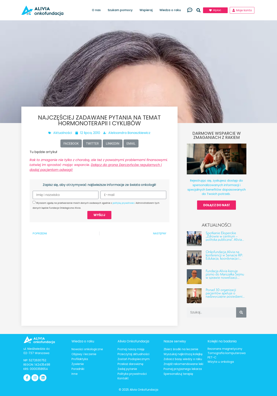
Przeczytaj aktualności (133, 354)
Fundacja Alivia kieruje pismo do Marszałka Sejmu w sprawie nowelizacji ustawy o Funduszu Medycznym (225, 277)
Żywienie (78, 364)
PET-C (212, 357)
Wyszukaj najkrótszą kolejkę (183, 354)
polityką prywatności (124, 203)
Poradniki (78, 369)
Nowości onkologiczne (87, 349)
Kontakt (123, 378)
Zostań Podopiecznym (134, 359)
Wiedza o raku (171, 10)
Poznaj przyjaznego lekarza (183, 369)
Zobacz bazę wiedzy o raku (183, 359)
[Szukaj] (241, 312)
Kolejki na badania (222, 341)
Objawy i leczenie (84, 354)
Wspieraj (147, 10)
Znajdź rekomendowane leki (183, 364)
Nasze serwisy (175, 341)
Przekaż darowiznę (130, 364)
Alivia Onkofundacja (133, 341)
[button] (198, 10)
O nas (97, 10)
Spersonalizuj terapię (178, 374)
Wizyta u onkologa (221, 362)
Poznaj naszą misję (131, 349)
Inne (75, 374)
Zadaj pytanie (127, 369)
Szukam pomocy (121, 10)
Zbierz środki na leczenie (181, 349)
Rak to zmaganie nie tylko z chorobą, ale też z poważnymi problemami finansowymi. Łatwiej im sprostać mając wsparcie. (99, 165)
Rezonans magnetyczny (225, 349)
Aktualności (62, 132)
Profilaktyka (80, 359)
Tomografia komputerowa (227, 353)
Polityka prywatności (132, 373)
